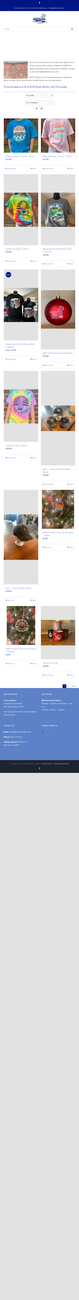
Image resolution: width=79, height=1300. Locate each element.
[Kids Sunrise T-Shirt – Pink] (58, 135)
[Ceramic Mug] (58, 632)
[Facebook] (43, 731)
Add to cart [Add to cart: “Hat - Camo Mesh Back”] (10, 600)
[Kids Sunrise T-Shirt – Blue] (21, 135)
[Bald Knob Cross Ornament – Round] (21, 625)
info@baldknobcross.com (57, 8)
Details (34, 168)
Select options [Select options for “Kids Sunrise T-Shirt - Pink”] (48, 168)
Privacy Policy (46, 764)
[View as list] (41, 108)
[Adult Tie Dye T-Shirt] (21, 209)
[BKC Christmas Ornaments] (58, 309)
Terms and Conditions (62, 764)
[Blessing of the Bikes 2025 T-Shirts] (58, 209)
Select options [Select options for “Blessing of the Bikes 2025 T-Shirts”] (48, 264)
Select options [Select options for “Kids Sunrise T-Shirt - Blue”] (11, 168)
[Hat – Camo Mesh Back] (21, 537)
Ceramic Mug (50, 663)
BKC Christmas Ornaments (58, 353)
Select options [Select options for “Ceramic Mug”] (48, 675)
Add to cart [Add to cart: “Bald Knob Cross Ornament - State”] (47, 547)
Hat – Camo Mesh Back (18, 588)
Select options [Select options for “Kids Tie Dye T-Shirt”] (11, 458)
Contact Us (17, 8)
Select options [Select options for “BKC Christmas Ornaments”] (48, 365)
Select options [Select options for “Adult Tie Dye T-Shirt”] (11, 261)
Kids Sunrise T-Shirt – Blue (20, 156)
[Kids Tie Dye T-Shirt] (21, 406)
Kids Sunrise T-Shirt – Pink (57, 156)
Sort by (30, 95)
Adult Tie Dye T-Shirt (17, 249)
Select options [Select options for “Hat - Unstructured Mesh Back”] (48, 484)
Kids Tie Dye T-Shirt (16, 445)
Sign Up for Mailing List (39, 8)
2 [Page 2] (68, 686)
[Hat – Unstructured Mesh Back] (58, 418)
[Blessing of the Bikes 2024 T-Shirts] (21, 305)
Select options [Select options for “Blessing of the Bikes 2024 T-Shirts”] (11, 359)
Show (31, 102)
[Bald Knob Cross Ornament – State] (58, 509)
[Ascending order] (52, 95)
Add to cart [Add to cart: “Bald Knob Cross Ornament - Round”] (10, 663)
